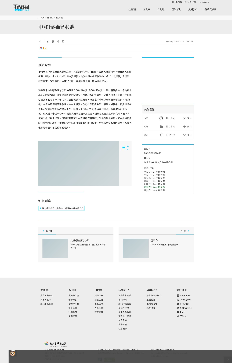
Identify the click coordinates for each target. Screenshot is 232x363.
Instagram (184, 299)
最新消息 (72, 299)
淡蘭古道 (45, 299)
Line (181, 312)
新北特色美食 (124, 303)
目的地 (160, 9)
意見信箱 (135, 350)
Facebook (183, 295)
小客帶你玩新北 (154, 295)
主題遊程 (151, 299)
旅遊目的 (99, 295)
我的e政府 (100, 360)
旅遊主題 (99, 299)
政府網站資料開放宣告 (121, 350)
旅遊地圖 (99, 312)
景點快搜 (59, 17)
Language (203, 2)
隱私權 (100, 350)
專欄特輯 (122, 299)
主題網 (132, 9)
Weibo (182, 316)
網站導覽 (179, 2)
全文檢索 (187, 2)
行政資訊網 (210, 9)
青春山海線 (46, 295)
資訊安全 (108, 350)
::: (173, 2)
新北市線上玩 (46, 303)
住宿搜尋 (122, 328)
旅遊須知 (151, 307)
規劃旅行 (193, 9)
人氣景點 (99, 307)
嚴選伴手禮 (123, 307)
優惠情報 (72, 316)
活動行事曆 (73, 303)
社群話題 (72, 312)
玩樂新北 (176, 9)
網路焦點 (72, 307)
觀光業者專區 (124, 295)
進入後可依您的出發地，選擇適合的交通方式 (61, 208)
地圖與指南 (152, 303)
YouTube (183, 303)
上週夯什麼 (73, 295)
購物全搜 (122, 324)
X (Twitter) (184, 307)
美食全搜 (122, 320)
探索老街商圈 (124, 312)
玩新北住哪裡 (124, 316)
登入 (195, 2)
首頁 (42, 17)
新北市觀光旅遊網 (23, 8)
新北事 (146, 9)
